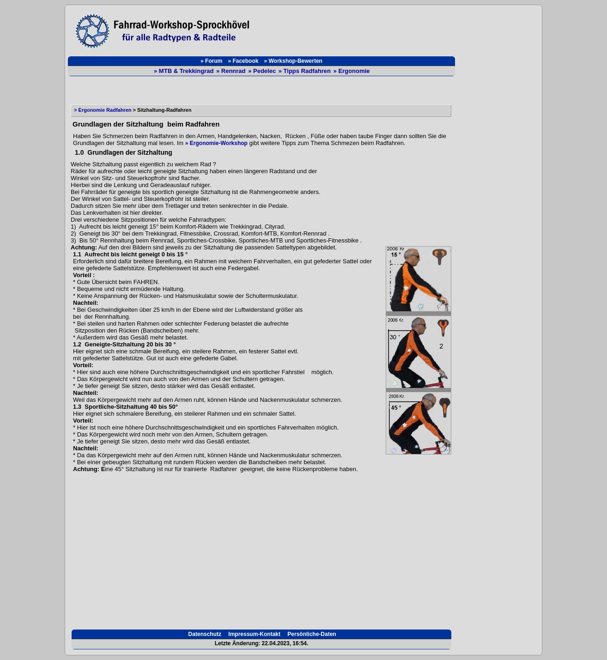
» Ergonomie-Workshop (216, 143)
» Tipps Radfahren (306, 70)
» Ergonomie (352, 70)
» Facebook (243, 61)
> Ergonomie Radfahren (101, 110)
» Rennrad (231, 70)
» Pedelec (263, 70)
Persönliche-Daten (311, 634)
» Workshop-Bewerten (293, 61)
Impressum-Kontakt (253, 634)
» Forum (211, 61)
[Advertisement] (357, 28)
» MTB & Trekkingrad (184, 70)
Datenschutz (204, 634)
